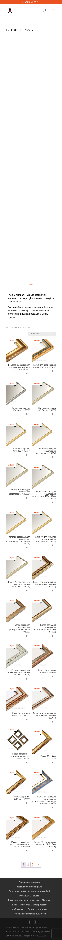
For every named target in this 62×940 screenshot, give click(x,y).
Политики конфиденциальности (29, 913)
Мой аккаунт (18, 909)
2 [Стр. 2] (28, 864)
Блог (14, 904)
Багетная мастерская (29, 882)
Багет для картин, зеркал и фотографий (29, 891)
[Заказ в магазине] (42, 334)
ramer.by (36, 931)
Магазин (46, 900)
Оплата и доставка (37, 909)
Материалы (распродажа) (33, 904)
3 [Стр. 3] (33, 864)
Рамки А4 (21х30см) (29, 895)
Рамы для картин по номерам (23, 900)
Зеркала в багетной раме (29, 886)
